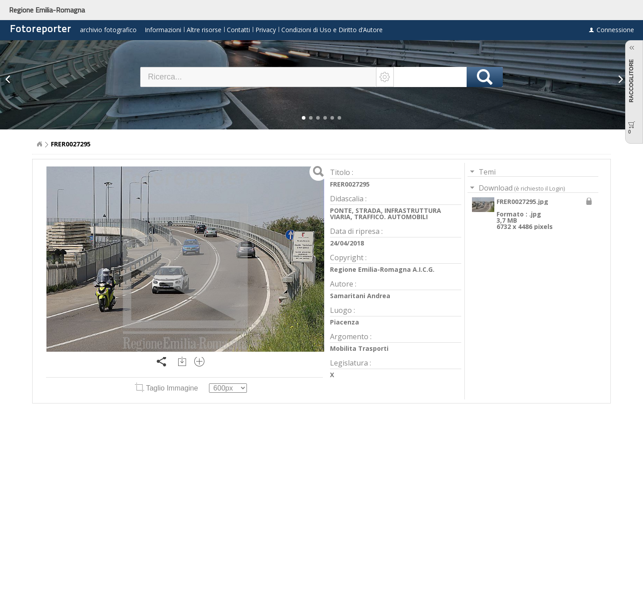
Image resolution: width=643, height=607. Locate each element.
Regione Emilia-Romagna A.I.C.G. (382, 269)
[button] (303, 118)
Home (39, 144)
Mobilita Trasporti (359, 348)
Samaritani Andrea (360, 295)
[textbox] (258, 77)
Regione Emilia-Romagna (47, 9)
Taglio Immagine (167, 388)
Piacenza (344, 322)
